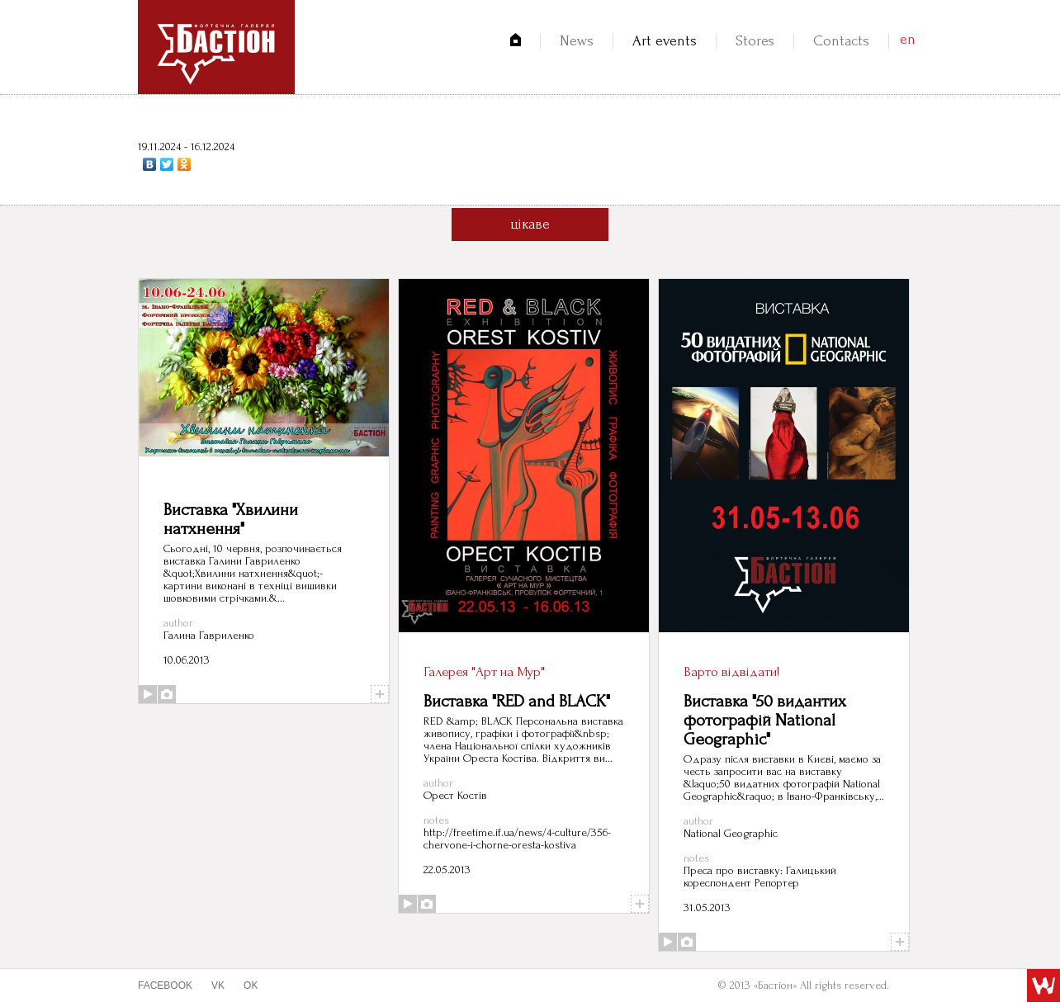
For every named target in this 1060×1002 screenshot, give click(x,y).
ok (251, 985)
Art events (664, 41)
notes (436, 820)
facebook (165, 985)
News (577, 41)
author (178, 623)
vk (218, 985)
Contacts (841, 41)
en (908, 39)
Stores (755, 41)
